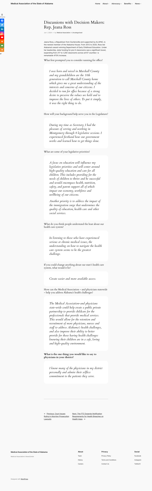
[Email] (2, 46)
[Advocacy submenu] (121, 3)
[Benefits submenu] (132, 3)
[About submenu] (108, 3)
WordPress (24, 479)
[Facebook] (2, 21)
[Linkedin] (2, 29)
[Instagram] (2, 33)
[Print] (2, 41)
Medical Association (63, 32)
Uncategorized (77, 32)
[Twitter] (2, 25)
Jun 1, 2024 (48, 32)
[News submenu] (140, 3)
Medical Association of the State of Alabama (32, 3)
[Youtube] (2, 37)
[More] (2, 50)
